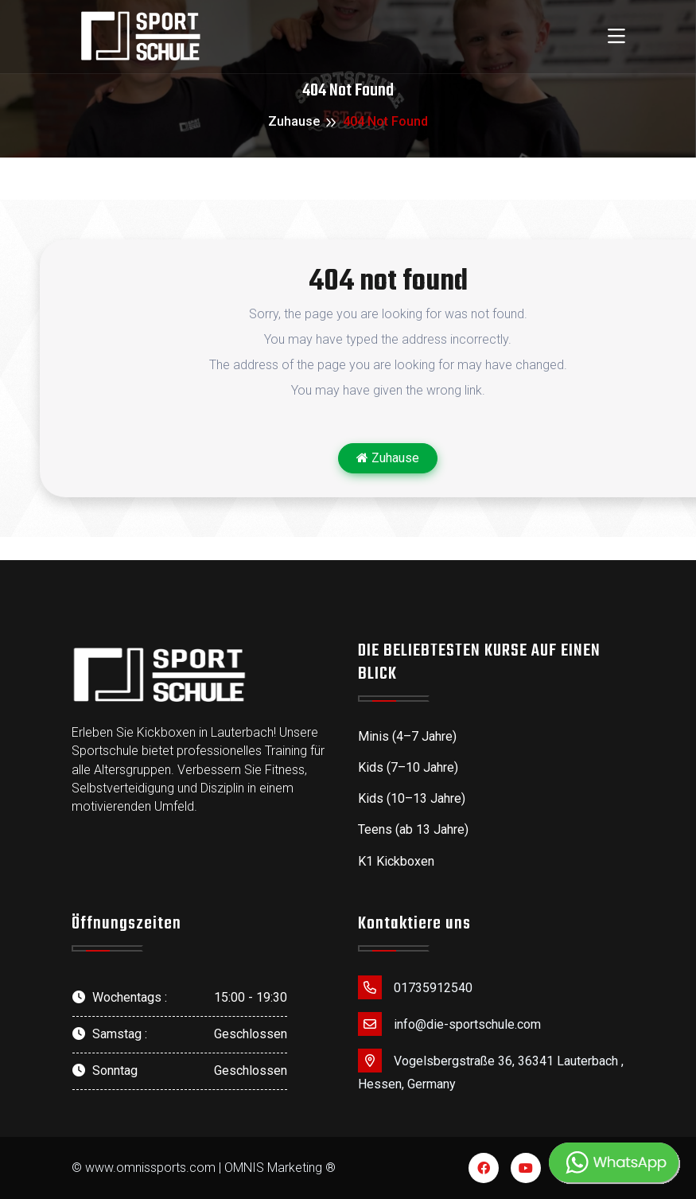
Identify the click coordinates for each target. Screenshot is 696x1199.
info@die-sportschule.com (449, 1024)
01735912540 (415, 987)
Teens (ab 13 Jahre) (413, 829)
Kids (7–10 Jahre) (408, 767)
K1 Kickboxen (396, 861)
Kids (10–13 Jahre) (411, 798)
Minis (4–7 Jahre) (407, 736)
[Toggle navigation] (616, 36)
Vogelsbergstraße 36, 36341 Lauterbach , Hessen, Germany (491, 1070)
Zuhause (294, 121)
